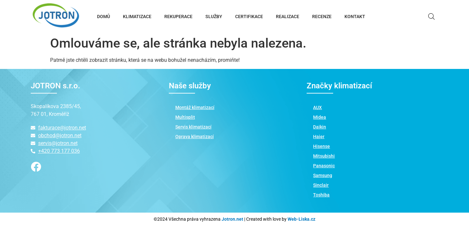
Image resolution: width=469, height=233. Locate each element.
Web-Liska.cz (301, 219)
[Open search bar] (431, 16)
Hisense (321, 146)
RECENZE (322, 16)
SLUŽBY (213, 16)
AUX (317, 107)
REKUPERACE (178, 16)
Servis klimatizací (193, 126)
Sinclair (321, 185)
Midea (319, 117)
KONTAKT (354, 16)
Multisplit (185, 117)
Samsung (322, 175)
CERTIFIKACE (249, 16)
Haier (318, 136)
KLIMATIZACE (137, 16)
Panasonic (324, 165)
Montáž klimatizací (194, 107)
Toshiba (321, 194)
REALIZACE (287, 16)
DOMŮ (103, 16)
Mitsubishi (324, 156)
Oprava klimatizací (194, 136)
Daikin (319, 126)
